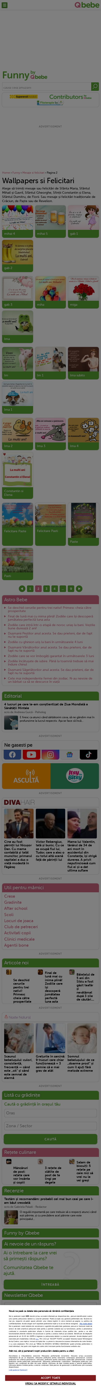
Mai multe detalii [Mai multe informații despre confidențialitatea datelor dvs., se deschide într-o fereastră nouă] (86, 1324)
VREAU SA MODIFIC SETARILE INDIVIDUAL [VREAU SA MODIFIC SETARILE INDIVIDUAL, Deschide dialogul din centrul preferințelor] (50, 1383)
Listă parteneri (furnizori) (18, 1370)
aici (37, 1339)
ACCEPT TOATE (50, 1377)
